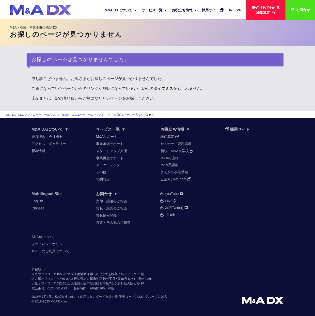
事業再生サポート (110, 158)
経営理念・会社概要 (47, 137)
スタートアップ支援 (111, 151)
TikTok (167, 215)
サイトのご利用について (50, 251)
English (37, 201)
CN (239, 10)
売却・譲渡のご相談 (111, 201)
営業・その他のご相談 (113, 222)
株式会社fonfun (66, 297)
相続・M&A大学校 (176, 151)
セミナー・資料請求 (175, 144)
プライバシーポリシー (49, 244)
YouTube (172, 194)
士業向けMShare (175, 179)
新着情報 (38, 151)
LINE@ (168, 201)
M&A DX (57, 301)
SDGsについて (43, 237)
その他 (101, 172)
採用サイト (212, 10)
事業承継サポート (110, 144)
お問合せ (107, 194)
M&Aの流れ (169, 158)
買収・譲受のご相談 (111, 208)
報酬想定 (103, 179)
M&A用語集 (169, 165)
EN (230, 10)
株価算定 (169, 137)
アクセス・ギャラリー (49, 144)
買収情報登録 (106, 215)
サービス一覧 (154, 10)
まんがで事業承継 (174, 172)
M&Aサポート (106, 137)
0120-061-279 (57, 288)
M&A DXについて (121, 10)
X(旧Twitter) (174, 208)
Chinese (38, 208)
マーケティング (108, 165)
